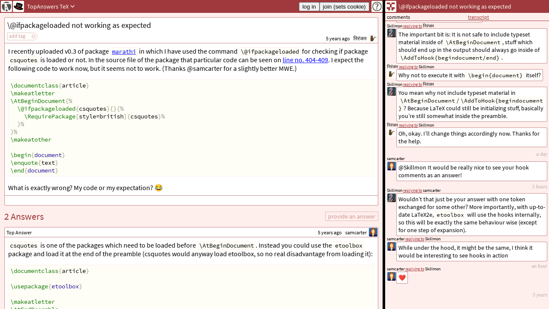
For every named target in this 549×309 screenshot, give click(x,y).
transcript (478, 17)
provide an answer (351, 216)
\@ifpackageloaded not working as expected (79, 25)
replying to (414, 269)
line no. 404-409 (305, 59)
